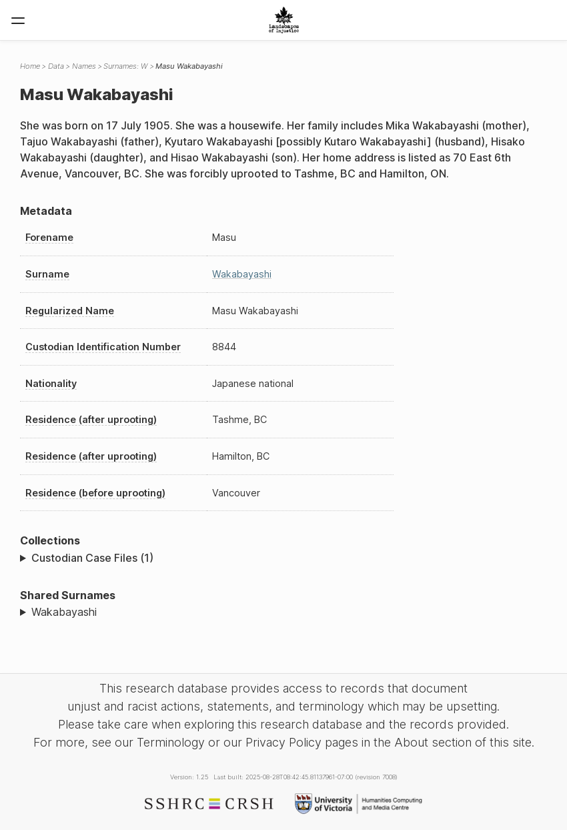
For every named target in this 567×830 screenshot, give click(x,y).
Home (30, 66)
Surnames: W (125, 66)
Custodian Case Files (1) (92, 557)
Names (84, 66)
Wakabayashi (241, 274)
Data (56, 66)
